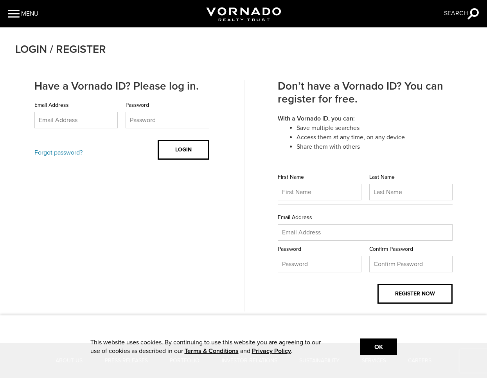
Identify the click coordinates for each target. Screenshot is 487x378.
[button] (23, 13)
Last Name (382, 177)
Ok (378, 347)
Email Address (51, 105)
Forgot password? (58, 153)
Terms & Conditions (212, 351)
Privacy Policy (271, 351)
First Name (291, 177)
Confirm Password (391, 249)
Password (137, 105)
